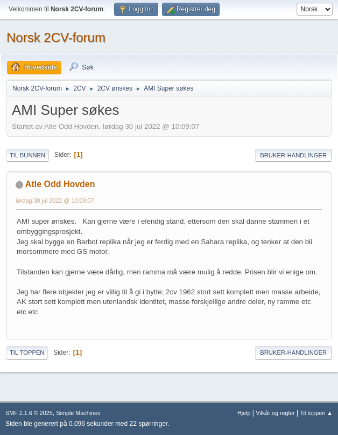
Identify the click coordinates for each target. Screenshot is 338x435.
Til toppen (27, 352)
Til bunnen (27, 155)
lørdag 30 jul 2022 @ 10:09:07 (55, 200)
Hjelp (244, 413)
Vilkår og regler (275, 413)
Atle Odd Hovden (60, 184)
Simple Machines (78, 413)
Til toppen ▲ (316, 413)
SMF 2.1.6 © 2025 (29, 413)
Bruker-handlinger (293, 155)
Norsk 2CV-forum (55, 37)
